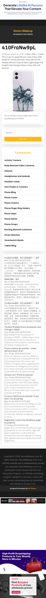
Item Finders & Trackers (16, 187)
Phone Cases (10, 197)
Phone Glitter (10, 219)
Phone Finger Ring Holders (17, 208)
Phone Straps (11, 224)
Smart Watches (12, 235)
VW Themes (31, 488)
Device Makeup (23, 30)
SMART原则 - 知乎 (12, 279)
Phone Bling (10, 192)
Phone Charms (11, 203)
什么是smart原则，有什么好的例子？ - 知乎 (22, 258)
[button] (23, 42)
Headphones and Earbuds (17, 176)
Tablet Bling (10, 245)
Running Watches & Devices (18, 229)
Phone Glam (10, 213)
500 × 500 (31, 54)
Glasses (8, 171)
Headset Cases (12, 181)
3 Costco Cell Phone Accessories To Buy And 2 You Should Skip (22, 397)
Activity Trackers (12, 160)
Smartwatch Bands (14, 240)
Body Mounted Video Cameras (19, 165)
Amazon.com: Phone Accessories (19, 375)
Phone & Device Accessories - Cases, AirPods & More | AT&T (20, 349)
